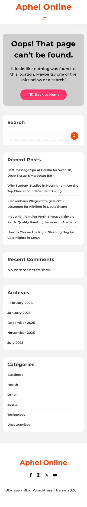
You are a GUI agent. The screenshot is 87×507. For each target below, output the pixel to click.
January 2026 (19, 313)
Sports (12, 404)
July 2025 (15, 343)
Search (16, 122)
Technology (16, 414)
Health (12, 384)
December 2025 (21, 323)
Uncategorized (18, 424)
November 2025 (21, 333)
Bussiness (15, 374)
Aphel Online (43, 7)
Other (11, 394)
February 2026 (20, 303)
